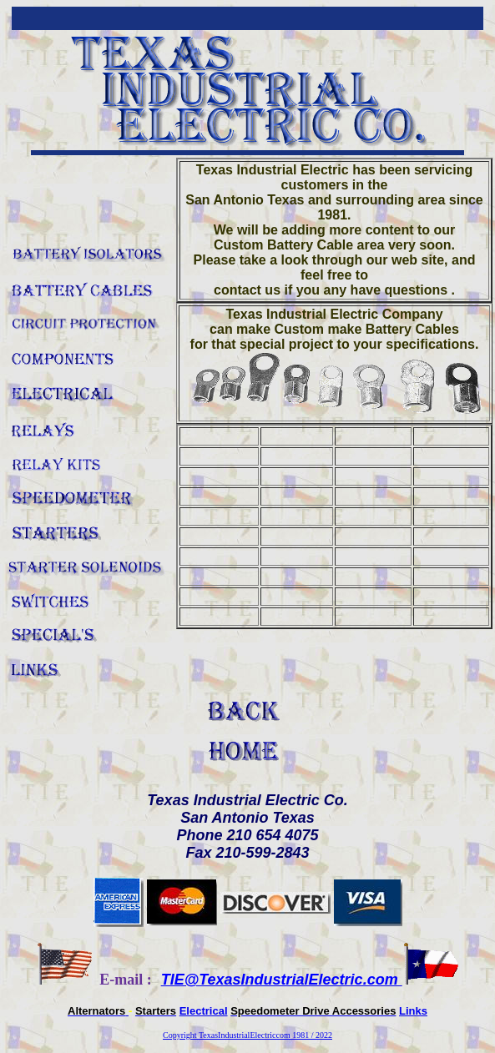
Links (413, 1011)
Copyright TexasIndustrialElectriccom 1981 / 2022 (247, 1035)
